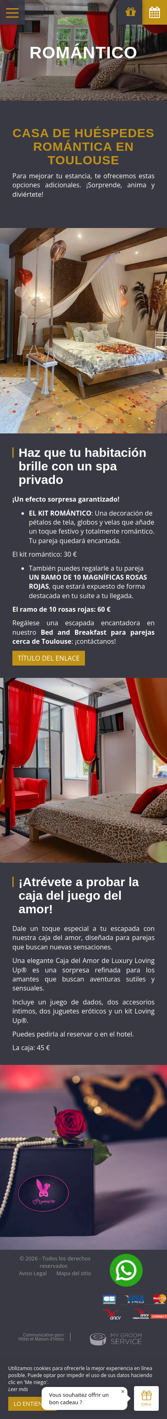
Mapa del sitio (73, 1273)
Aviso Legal (33, 1273)
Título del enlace (49, 658)
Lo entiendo (32, 1403)
